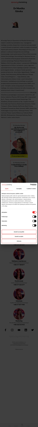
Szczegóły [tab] (19, 188)
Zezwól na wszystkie (19, 231)
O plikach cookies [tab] (31, 188)
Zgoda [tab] (6, 188)
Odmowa (19, 241)
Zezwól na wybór (19, 236)
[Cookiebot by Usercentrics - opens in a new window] (30, 185)
